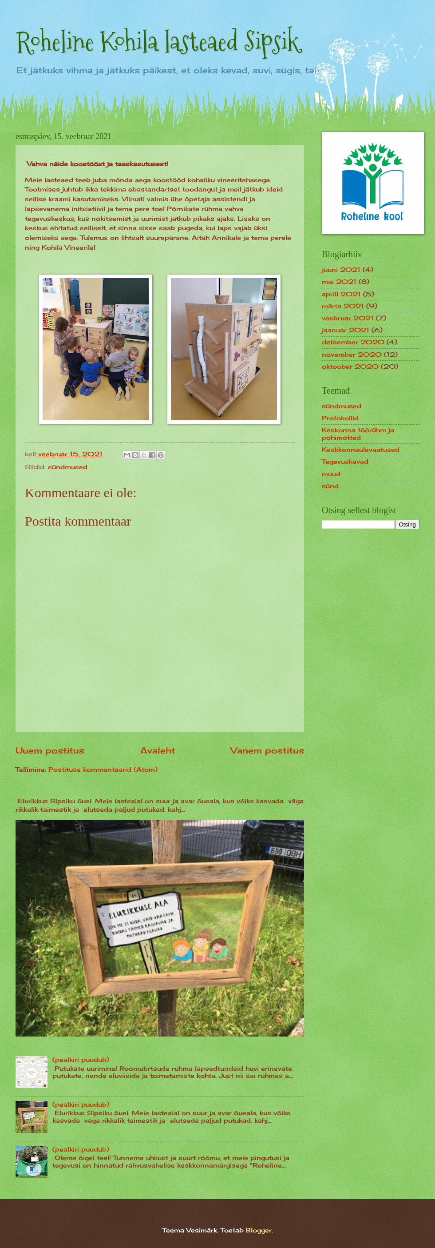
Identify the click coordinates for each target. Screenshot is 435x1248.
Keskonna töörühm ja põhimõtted (358, 433)
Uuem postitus (50, 750)
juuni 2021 (341, 269)
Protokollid (340, 418)
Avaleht (157, 750)
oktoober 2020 (350, 366)
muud (331, 474)
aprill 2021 (341, 294)
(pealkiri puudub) (80, 1059)
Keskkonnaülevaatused (360, 449)
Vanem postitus (267, 750)
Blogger (259, 1230)
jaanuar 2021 (345, 330)
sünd (330, 486)
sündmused (67, 466)
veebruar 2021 (348, 318)
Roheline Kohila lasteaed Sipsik (157, 41)
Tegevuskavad (345, 461)
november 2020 (352, 354)
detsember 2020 (353, 342)
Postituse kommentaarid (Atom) (103, 769)
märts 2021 (343, 306)
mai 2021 (339, 281)
